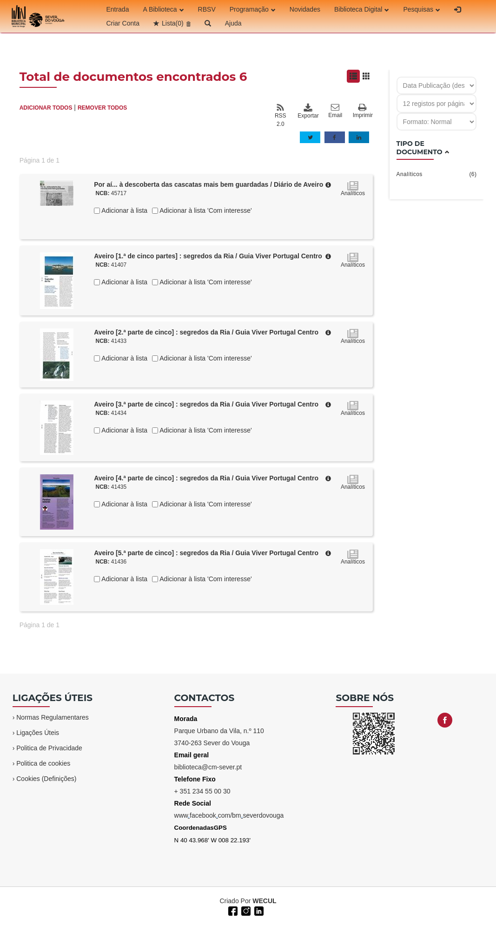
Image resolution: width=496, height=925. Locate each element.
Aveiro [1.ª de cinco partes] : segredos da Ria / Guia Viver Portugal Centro (208, 256)
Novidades (305, 9)
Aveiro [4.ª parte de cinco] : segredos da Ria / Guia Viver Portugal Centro (206, 478)
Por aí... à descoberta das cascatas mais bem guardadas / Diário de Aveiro (208, 184)
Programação (253, 9)
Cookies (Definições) (46, 778)
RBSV (207, 9)
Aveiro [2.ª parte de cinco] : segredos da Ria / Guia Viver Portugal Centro (206, 332)
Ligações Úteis (37, 732)
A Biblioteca (163, 9)
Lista (173, 23)
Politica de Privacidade (49, 748)
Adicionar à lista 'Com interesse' (204, 210)
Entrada (117, 9)
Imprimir (363, 111)
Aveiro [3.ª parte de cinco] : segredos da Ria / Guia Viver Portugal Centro (206, 404)
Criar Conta (122, 23)
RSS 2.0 (280, 115)
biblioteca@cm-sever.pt (208, 767)
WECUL (264, 901)
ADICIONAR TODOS (46, 108)
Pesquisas (421, 9)
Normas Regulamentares (52, 717)
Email (335, 111)
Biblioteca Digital (362, 9)
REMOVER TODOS (102, 108)
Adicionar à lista (123, 210)
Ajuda (233, 23)
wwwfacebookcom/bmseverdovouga (229, 815)
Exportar (308, 111)
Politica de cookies (43, 763)
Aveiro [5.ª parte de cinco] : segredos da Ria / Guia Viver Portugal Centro (206, 553)
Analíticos (437, 174)
